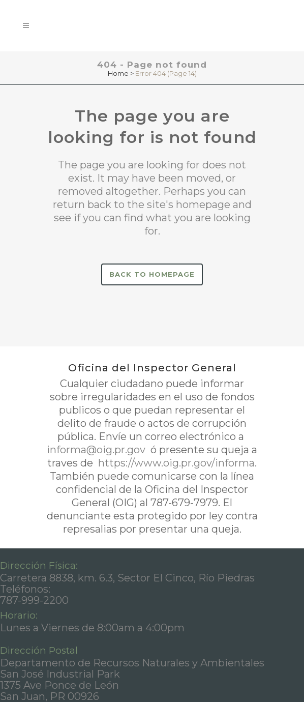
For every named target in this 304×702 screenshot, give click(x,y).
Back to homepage (152, 274)
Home (118, 73)
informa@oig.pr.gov (97, 450)
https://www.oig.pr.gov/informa (175, 463)
